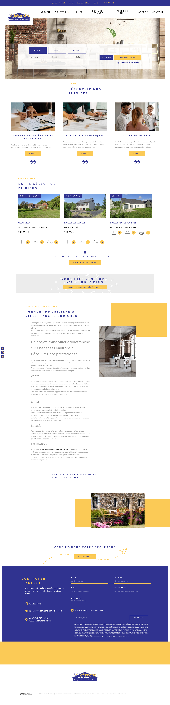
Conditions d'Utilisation (112, 637)
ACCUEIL (46, 12)
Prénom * (119, 578)
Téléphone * (121, 588)
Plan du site (85, 694)
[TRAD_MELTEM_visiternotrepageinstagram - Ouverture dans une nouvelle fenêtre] (2, 352)
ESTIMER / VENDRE (98, 12)
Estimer (77, 50)
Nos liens (108, 694)
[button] (85, 253)
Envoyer (138, 618)
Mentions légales (94, 694)
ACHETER (60, 12)
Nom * (74, 578)
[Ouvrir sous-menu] (68, 12)
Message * (77, 599)
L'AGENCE (142, 12)
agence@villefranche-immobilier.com (73, 3)
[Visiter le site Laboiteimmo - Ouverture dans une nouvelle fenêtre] (26, 695)
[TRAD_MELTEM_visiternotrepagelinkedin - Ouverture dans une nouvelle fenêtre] (2, 356)
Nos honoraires (77, 694)
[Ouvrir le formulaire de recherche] (106, 57)
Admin (102, 694)
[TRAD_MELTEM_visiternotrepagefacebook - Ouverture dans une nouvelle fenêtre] (2, 348)
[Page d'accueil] (19, 15)
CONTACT (157, 12)
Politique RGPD (116, 694)
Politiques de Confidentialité (97, 637)
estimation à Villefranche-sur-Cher (55, 453)
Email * (75, 588)
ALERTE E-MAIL (123, 12)
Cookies (123, 694)
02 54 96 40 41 (105, 3)
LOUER (79, 12)
